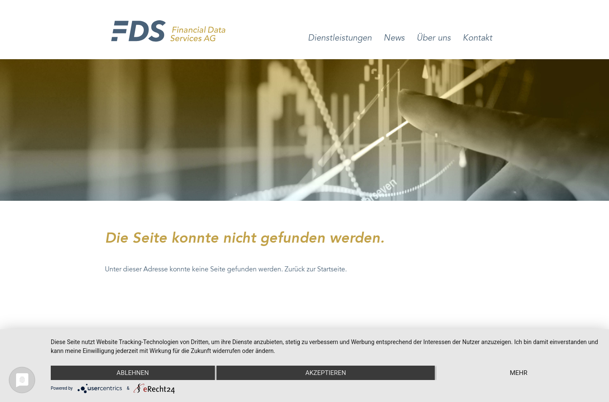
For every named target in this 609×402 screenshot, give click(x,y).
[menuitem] (340, 46)
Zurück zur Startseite (315, 269)
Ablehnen (133, 373)
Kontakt (477, 38)
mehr (518, 373)
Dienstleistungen (340, 38)
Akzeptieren (325, 373)
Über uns (434, 38)
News (394, 38)
